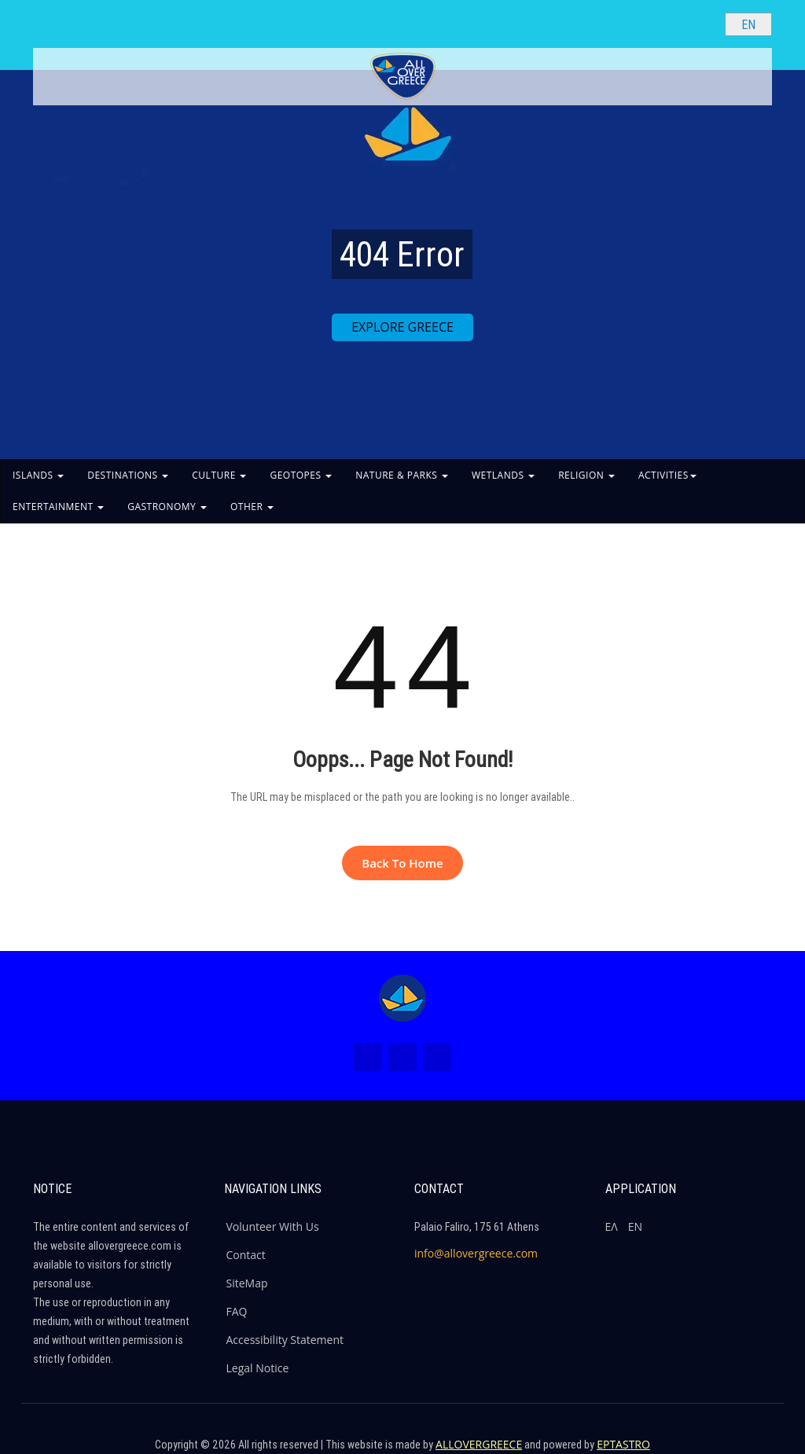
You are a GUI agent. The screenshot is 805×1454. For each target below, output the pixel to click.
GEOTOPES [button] (301, 475)
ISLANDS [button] (38, 475)
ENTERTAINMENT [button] (58, 506)
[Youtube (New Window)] (437, 1057)
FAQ (237, 1311)
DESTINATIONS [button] (127, 475)
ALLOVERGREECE (479, 1444)
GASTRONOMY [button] (167, 506)
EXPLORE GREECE (402, 327)
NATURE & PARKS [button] (401, 475)
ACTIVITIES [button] (667, 475)
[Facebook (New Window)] (368, 1057)
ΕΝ (635, 1226)
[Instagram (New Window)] (402, 1057)
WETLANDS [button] (503, 475)
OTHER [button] (252, 506)
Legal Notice (257, 1367)
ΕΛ (611, 1226)
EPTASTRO (623, 1444)
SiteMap (247, 1283)
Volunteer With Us (272, 1226)
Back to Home (402, 863)
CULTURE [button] (219, 475)
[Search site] (699, 23)
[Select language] (748, 24)
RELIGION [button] (586, 475)
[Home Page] (402, 998)
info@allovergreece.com (476, 1253)
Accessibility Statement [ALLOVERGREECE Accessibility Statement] (285, 1339)
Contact (246, 1254)
